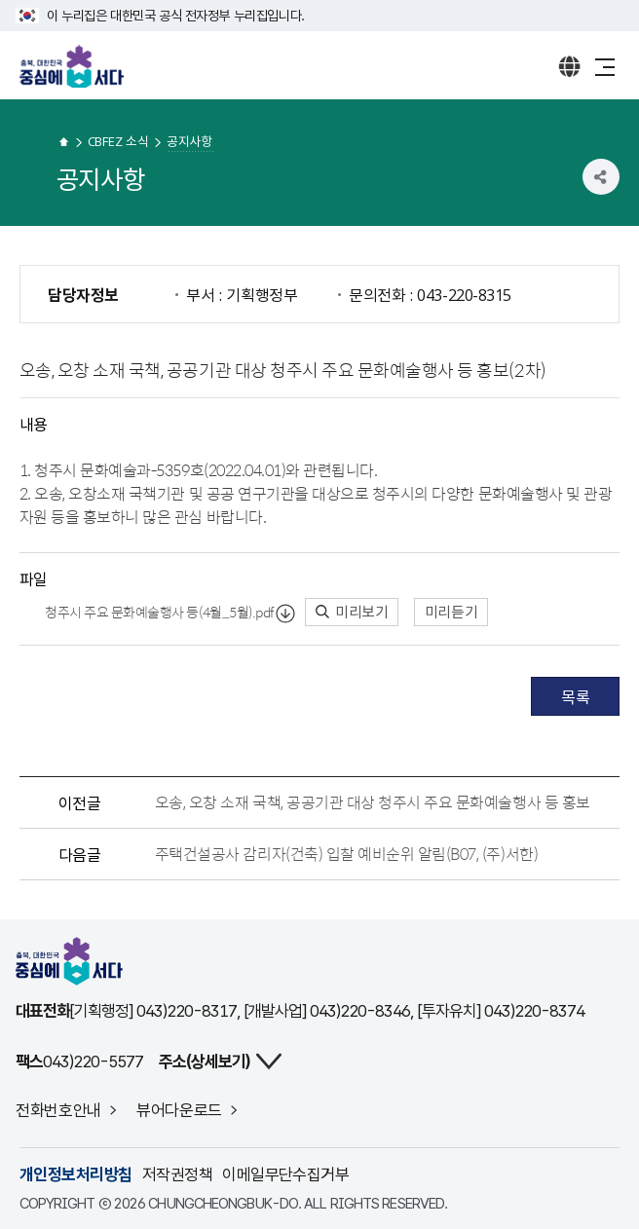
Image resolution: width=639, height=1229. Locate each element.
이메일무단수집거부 (285, 1174)
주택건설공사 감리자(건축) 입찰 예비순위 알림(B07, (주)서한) (346, 854)
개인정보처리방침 (75, 1174)
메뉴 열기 (605, 67)
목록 (575, 696)
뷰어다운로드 (179, 1110)
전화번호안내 (58, 1110)
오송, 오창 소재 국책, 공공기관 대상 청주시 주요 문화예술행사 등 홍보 (372, 802)
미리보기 (352, 611)
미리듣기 (451, 611)
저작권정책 (177, 1174)
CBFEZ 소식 (118, 140)
